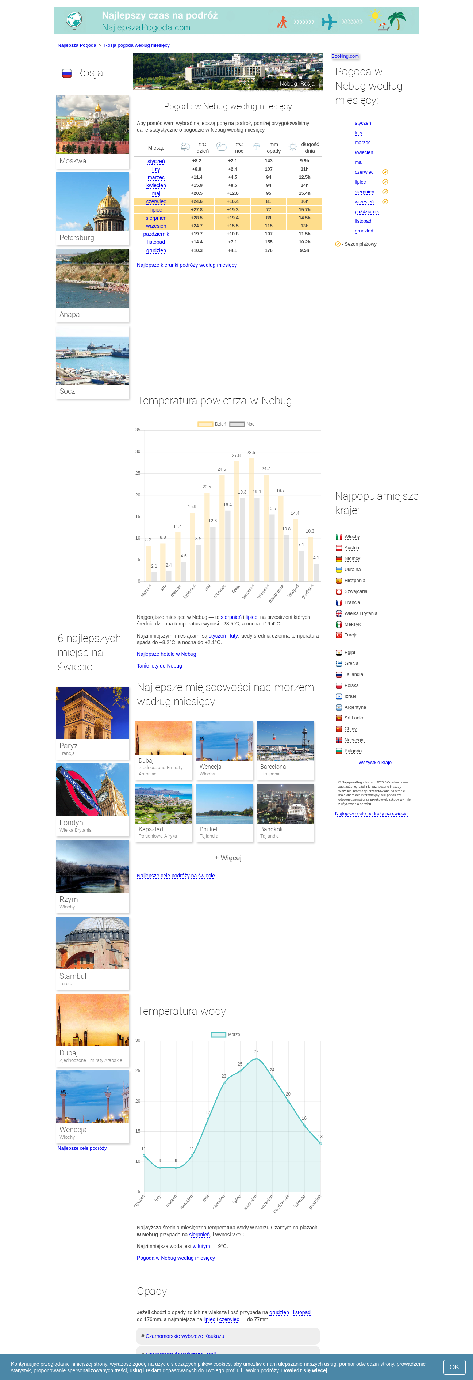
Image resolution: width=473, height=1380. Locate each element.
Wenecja (211, 766)
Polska (352, 685)
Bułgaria (353, 750)
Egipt (350, 652)
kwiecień (156, 185)
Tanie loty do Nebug (159, 666)
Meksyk (353, 624)
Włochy (67, 907)
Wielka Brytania (75, 830)
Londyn (71, 822)
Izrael (350, 696)
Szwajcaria (356, 591)
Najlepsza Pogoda (77, 45)
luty (156, 169)
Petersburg (76, 237)
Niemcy (352, 558)
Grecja (351, 663)
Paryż (68, 745)
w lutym (201, 1246)
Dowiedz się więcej (304, 1370)
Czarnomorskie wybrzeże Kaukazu (185, 1336)
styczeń (156, 161)
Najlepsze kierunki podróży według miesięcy (187, 265)
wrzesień (156, 226)
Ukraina (353, 569)
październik (156, 234)
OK (454, 1367)
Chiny (351, 728)
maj (156, 193)
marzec (156, 177)
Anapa (69, 314)
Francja (67, 753)
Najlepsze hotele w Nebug (166, 654)
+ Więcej (228, 858)
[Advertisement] (228, 324)
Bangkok (271, 829)
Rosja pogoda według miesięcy (137, 45)
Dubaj (146, 760)
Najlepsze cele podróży (82, 1148)
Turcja (65, 983)
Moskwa (72, 160)
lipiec (156, 210)
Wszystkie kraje (375, 762)
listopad (156, 242)
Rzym (68, 899)
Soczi (68, 391)
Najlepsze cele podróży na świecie (176, 875)
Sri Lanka (355, 718)
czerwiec (156, 201)
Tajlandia (354, 674)
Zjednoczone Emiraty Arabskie (90, 1060)
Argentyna (355, 707)
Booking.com (345, 56)
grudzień (156, 250)
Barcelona (273, 766)
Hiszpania (355, 580)
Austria (352, 547)
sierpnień (156, 218)
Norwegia (355, 739)
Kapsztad (151, 829)
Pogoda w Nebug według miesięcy (176, 1258)
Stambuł (72, 976)
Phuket (209, 829)
